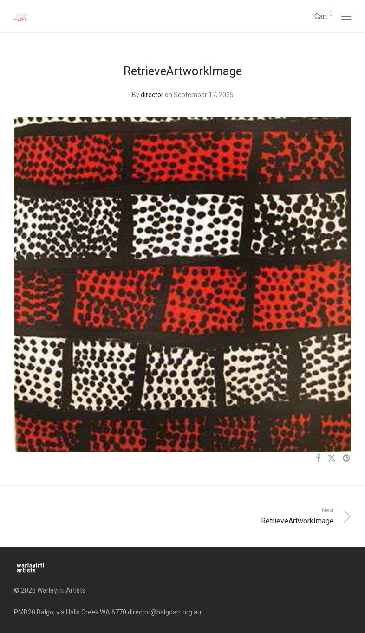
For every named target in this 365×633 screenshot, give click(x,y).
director (152, 94)
